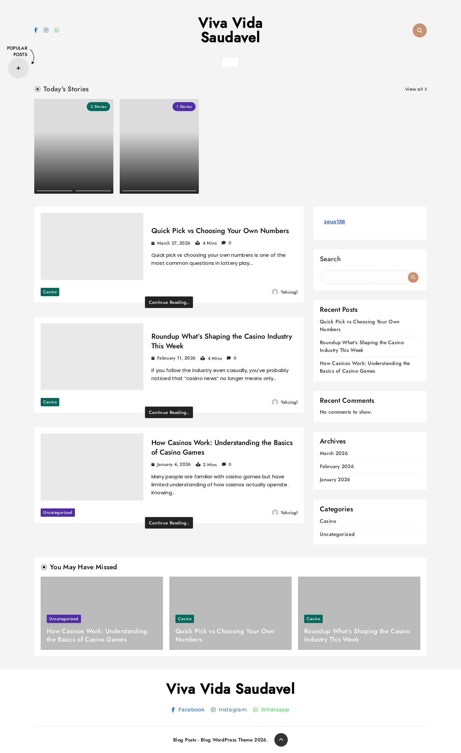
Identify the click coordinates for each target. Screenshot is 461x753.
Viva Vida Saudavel (230, 30)
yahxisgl (289, 292)
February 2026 (337, 466)
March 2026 (334, 453)
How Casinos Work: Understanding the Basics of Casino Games (222, 447)
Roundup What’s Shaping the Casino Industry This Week (221, 341)
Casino (50, 292)
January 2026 (335, 479)
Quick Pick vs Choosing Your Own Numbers (220, 230)
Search (330, 260)
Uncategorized (57, 512)
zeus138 (334, 222)
